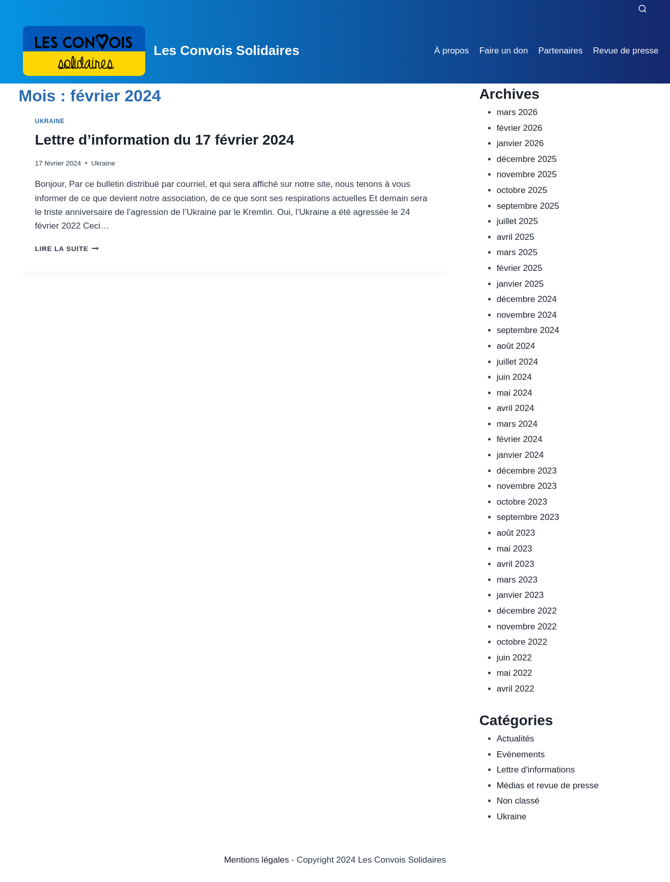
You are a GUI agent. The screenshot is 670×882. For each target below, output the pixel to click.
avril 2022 (515, 689)
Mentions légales (256, 860)
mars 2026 (517, 112)
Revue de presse (626, 51)
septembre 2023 (528, 517)
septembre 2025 (528, 206)
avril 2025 (515, 237)
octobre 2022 (522, 642)
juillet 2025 (517, 221)
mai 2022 (514, 673)
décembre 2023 (527, 471)
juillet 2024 (517, 362)
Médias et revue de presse (548, 785)
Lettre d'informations (536, 770)
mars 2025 (517, 252)
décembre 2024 (527, 299)
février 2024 (520, 439)
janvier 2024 (520, 455)
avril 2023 (515, 564)
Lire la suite (67, 249)
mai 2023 (514, 549)
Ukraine (50, 121)
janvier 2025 (520, 284)
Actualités (515, 738)
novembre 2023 (527, 486)
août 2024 (516, 346)
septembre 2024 (528, 330)
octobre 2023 (522, 502)
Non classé (518, 801)
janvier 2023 (520, 595)
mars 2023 (517, 580)
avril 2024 (515, 408)
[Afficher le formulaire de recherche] (642, 9)
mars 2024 (517, 424)
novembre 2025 (527, 174)
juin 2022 (514, 658)
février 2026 (520, 128)
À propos (451, 51)
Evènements (521, 754)
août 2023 (516, 533)
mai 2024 (514, 393)
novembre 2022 (527, 626)
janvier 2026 (520, 143)
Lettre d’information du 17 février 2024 (164, 140)
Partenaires (560, 51)
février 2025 (520, 268)
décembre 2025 (527, 159)
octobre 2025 (522, 190)
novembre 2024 (527, 315)
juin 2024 (514, 377)
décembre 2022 (527, 611)
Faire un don (503, 51)
